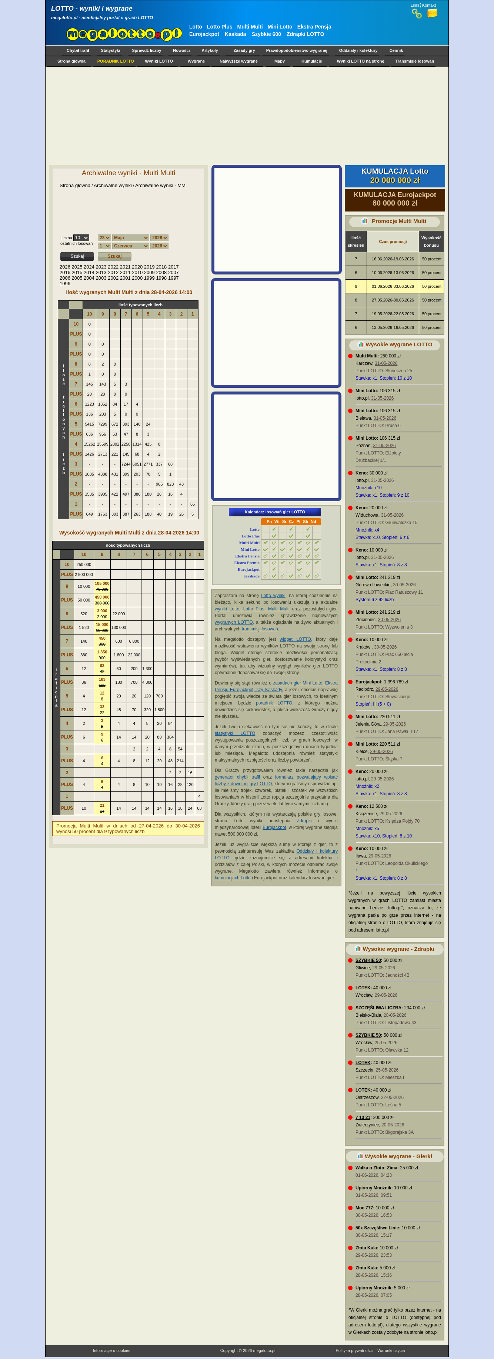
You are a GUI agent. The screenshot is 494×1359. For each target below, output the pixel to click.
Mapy (279, 61)
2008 (161, 272)
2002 (113, 278)
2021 (125, 267)
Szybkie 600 (266, 34)
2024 (89, 267)
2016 (65, 272)
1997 (173, 278)
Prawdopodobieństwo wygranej (296, 50)
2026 (65, 267)
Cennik (396, 50)
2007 (173, 272)
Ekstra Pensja (314, 27)
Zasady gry (244, 50)
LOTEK (363, 987)
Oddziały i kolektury (358, 50)
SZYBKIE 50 (368, 960)
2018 (161, 267)
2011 (125, 272)
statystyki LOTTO (235, 733)
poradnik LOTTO (274, 703)
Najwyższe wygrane (239, 61)
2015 (77, 272)
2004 (89, 278)
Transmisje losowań (414, 61)
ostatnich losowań (76, 243)
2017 (173, 267)
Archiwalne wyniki (113, 185)
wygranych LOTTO (234, 622)
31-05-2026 (386, 363)
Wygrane (196, 61)
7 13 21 (363, 1117)
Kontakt (429, 5)
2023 (101, 267)
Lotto (195, 27)
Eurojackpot (204, 34)
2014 (89, 272)
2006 (65, 278)
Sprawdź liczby (146, 50)
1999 (149, 278)
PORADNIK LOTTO (115, 61)
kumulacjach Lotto (233, 877)
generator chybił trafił (237, 777)
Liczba (66, 238)
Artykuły (210, 50)
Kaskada (235, 34)
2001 (125, 278)
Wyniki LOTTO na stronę (360, 61)
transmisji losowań (260, 629)
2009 (149, 272)
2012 (113, 272)
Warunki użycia (391, 1350)
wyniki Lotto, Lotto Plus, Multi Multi (252, 609)
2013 (101, 272)
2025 (77, 267)
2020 (137, 267)
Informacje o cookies (111, 1350)
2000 (137, 278)
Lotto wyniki (273, 595)
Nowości (181, 50)
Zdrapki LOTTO (305, 34)
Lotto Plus (219, 27)
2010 (137, 272)
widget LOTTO (295, 639)
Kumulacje (311, 61)
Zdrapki (304, 820)
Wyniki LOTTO (159, 61)
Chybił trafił (78, 50)
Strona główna (71, 61)
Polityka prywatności (354, 1350)
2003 (101, 278)
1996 (65, 283)
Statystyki (110, 50)
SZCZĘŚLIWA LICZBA (378, 1007)
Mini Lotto (280, 27)
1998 (161, 278)
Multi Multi (250, 27)
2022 (113, 267)
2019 (149, 267)
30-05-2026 (404, 584)
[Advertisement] (245, 115)
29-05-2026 (386, 689)
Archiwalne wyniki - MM (160, 185)
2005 (77, 278)
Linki (415, 5)
